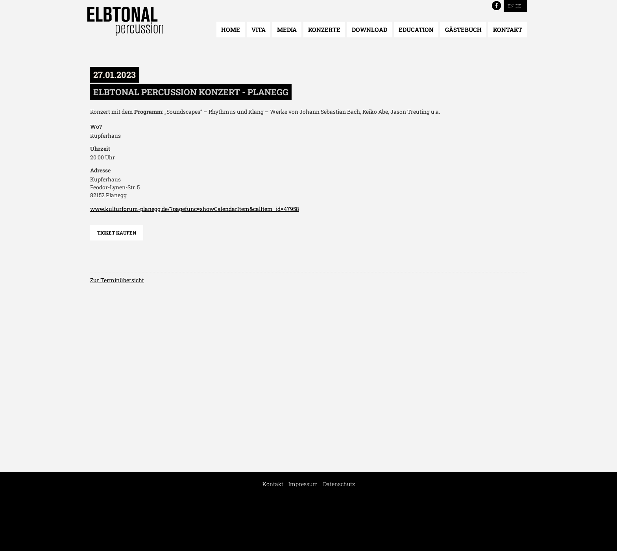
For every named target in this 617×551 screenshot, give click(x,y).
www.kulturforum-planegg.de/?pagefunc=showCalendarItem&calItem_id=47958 (194, 209)
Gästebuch (463, 29)
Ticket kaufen (116, 232)
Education (416, 29)
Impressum (303, 484)
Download (369, 29)
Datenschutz (339, 484)
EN (511, 6)
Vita (258, 29)
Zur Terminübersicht (117, 280)
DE (518, 6)
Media (287, 29)
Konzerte (324, 29)
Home (230, 29)
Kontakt (507, 29)
